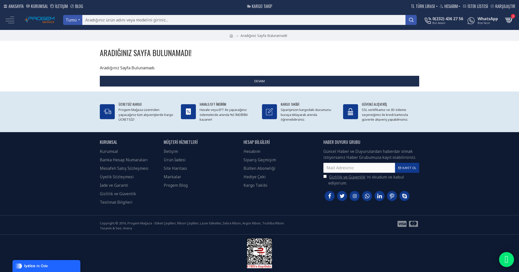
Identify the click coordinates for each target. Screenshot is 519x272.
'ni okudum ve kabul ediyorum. (363, 180)
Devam (259, 81)
